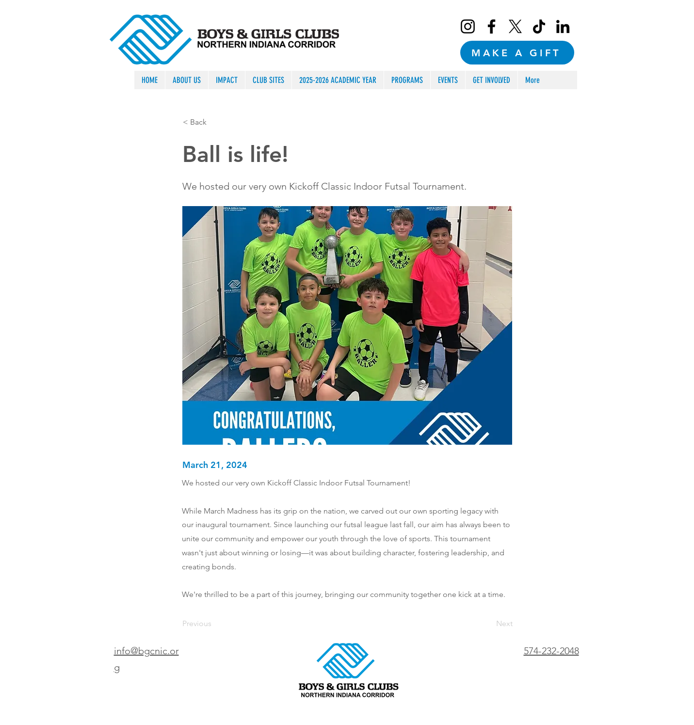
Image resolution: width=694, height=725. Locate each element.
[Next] (488, 623)
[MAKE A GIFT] (517, 52)
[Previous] (214, 623)
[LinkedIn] (562, 26)
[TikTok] (539, 26)
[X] (515, 26)
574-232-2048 (551, 651)
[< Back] (215, 122)
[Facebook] (491, 26)
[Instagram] (467, 26)
